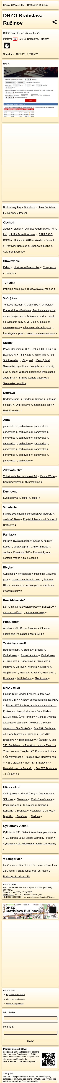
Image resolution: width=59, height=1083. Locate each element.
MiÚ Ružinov (24, 678)
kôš (22, 354)
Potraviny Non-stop (16, 246)
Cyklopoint (9, 573)
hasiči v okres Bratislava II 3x (19, 865)
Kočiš (47, 541)
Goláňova (21, 816)
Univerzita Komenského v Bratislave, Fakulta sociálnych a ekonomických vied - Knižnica (29, 310)
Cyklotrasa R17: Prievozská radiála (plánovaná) (29, 843)
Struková (21, 810)
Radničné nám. (11, 399)
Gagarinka (32, 304)
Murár (6, 541)
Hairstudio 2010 (22, 240)
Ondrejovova (23, 405)
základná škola (11, 519)
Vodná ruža (19, 558)
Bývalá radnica (21, 541)
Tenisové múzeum (13, 304)
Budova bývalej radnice (40, 289)
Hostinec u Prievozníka (27, 267)
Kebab (6, 267)
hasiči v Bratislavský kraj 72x (25, 870)
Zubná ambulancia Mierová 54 (20, 476)
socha (6, 552)
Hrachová (47, 672)
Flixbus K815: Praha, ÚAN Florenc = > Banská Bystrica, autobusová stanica (29, 717)
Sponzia (35, 246)
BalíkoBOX (48, 606)
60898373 (7, 890)
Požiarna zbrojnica (13, 289)
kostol (35, 498)
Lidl (5, 234)
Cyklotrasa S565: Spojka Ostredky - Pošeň (29, 838)
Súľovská (8, 799)
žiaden (6, 228)
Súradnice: (9, 54)
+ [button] (7, 128)
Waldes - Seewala (45, 240)
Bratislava (29, 207)
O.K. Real (30, 349)
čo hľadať (8, 1026)
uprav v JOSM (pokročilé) (40, 887)
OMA (14, 5)
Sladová (35, 816)
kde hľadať (9, 1012)
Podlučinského (11, 805)
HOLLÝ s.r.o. (46, 349)
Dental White (47, 476)
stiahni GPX (8, 895)
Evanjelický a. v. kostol (15, 498)
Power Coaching (12, 349)
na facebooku (24, 1052)
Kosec (6, 546)
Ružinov (11, 213)
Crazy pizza (49, 267)
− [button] (7, 133)
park (41, 316)
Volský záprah (21, 546)
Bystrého (8, 816)
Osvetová (22, 799)
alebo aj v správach (14, 1004)
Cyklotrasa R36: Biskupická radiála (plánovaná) (29, 832)
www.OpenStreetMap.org (40, 1076)
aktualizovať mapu (20, 887)
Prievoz (23, 213)
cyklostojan (24, 573)
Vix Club (31, 322)
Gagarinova (27, 661)
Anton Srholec (40, 546)
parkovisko (9, 426)
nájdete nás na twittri (15, 994)
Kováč (36, 541)
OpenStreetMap (25, 196)
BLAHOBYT (9, 354)
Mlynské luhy (28, 793)
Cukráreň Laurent (13, 251)
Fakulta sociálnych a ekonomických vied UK (27, 513)
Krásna (24, 672)
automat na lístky (42, 405)
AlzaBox (20, 628)
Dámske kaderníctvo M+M (39, 228)
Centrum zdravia (12, 482)
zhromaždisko (33, 482)
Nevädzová (41, 678)
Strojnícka (11, 661)
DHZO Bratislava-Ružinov (33, 5)
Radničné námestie (41, 799)
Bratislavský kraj (12, 207)
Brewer (10, 273)
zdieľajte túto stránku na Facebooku (21, 1053)
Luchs (46, 246)
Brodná (27, 399)
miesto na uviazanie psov (37, 327)
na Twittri (32, 1054)
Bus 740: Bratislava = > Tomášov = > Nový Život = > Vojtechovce (29, 746)
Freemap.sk (41, 196)
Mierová (10, 39)
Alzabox (7, 628)
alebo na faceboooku (15, 999)
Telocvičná (29, 805)
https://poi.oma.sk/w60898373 (15, 199)
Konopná (8, 810)
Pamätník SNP (21, 552)
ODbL (37, 1079)
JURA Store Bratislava (22, 234)
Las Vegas (9, 333)
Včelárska (35, 810)
